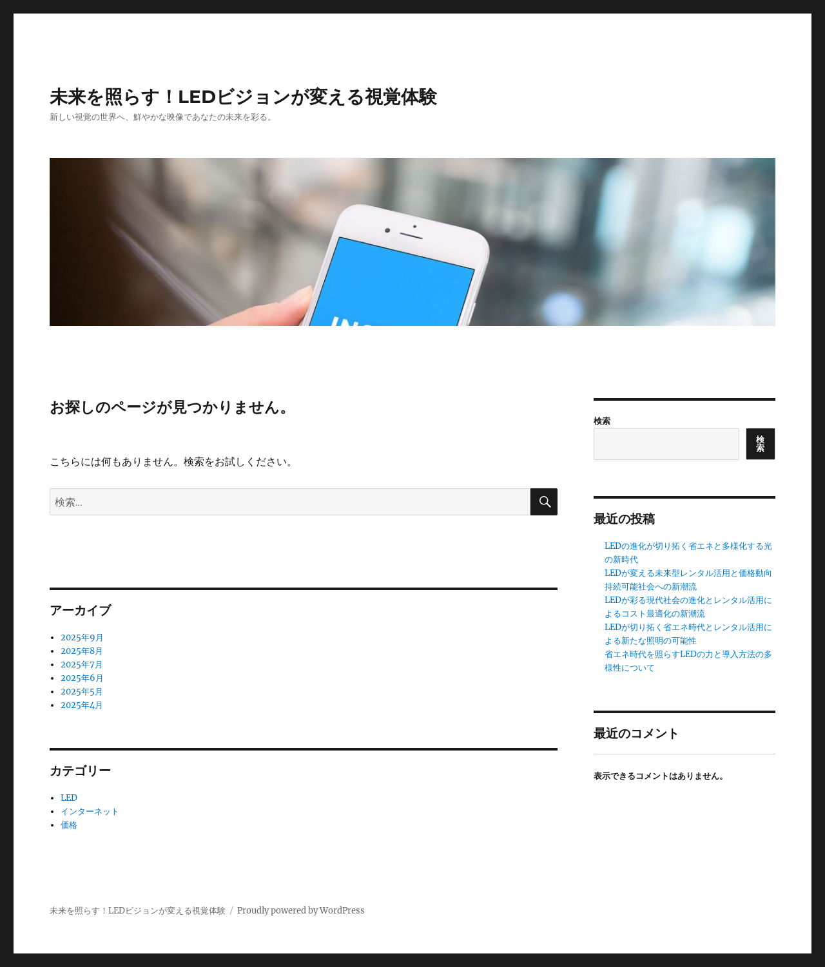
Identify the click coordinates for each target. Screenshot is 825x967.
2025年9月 (82, 637)
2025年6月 (82, 678)
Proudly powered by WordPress (301, 910)
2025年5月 (82, 691)
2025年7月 (82, 664)
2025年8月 (82, 651)
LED (69, 797)
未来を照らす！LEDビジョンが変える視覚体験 (243, 97)
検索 (602, 421)
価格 (69, 824)
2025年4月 (82, 705)
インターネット (90, 811)
